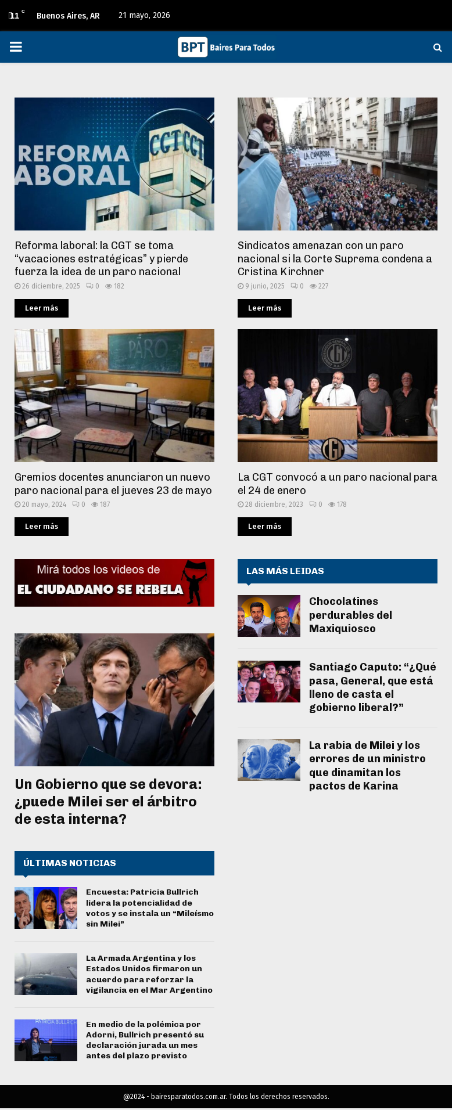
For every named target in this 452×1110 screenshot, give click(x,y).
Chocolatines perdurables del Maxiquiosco (350, 615)
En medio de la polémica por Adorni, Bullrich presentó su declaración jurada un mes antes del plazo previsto (145, 1040)
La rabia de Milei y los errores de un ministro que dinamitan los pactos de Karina (367, 765)
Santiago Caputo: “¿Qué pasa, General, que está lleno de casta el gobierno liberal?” (372, 687)
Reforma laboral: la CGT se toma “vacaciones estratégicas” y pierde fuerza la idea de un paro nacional (101, 258)
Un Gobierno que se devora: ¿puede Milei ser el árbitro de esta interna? (108, 801)
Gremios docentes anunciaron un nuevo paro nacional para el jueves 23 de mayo (113, 484)
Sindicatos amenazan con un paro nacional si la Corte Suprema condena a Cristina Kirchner (335, 258)
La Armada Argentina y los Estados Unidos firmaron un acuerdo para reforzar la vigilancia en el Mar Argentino (149, 974)
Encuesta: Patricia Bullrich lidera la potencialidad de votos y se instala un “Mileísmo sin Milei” (150, 908)
